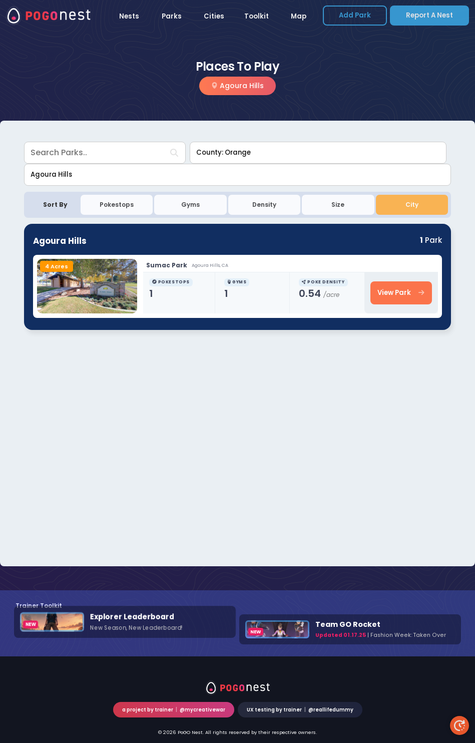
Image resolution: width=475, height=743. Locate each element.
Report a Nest (429, 15)
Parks (172, 16)
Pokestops (117, 204)
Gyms (190, 204)
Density (264, 204)
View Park (400, 292)
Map (298, 16)
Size (337, 204)
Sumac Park (167, 265)
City (411, 204)
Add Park (355, 15)
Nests (129, 16)
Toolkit (256, 16)
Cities (214, 16)
